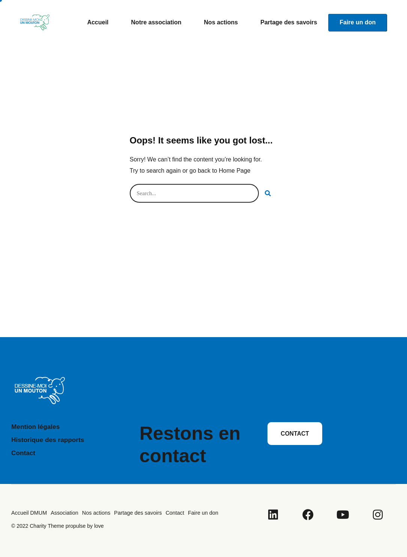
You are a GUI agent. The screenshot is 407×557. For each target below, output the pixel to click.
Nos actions (221, 22)
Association (63, 513)
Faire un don (357, 22)
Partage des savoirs (288, 22)
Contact (23, 453)
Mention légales (36, 426)
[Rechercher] (268, 193)
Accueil (97, 22)
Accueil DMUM (28, 513)
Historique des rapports (49, 440)
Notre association (156, 22)
